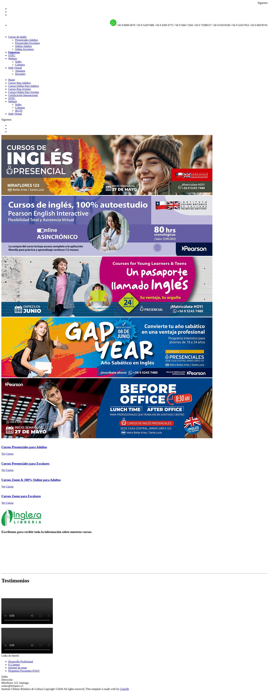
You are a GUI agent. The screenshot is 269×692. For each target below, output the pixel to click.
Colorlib (124, 689)
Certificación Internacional (23, 95)
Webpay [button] (12, 58)
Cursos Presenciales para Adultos (24, 447)
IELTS (18, 110)
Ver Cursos (7, 453)
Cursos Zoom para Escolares (21, 496)
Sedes (18, 61)
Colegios (20, 64)
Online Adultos (23, 46)
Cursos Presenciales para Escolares (25, 463)
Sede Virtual (15, 113)
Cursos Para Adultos (19, 82)
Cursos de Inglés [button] (17, 36)
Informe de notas (17, 667)
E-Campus (14, 664)
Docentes (20, 73)
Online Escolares (24, 49)
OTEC (11, 55)
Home (11, 79)
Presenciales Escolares (27, 43)
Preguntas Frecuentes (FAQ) (23, 670)
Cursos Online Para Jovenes (23, 92)
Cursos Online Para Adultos (23, 85)
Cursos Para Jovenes (19, 89)
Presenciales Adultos (26, 39)
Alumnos (20, 70)
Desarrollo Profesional (20, 661)
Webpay (12, 101)
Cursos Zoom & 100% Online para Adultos (31, 480)
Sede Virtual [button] (15, 67)
